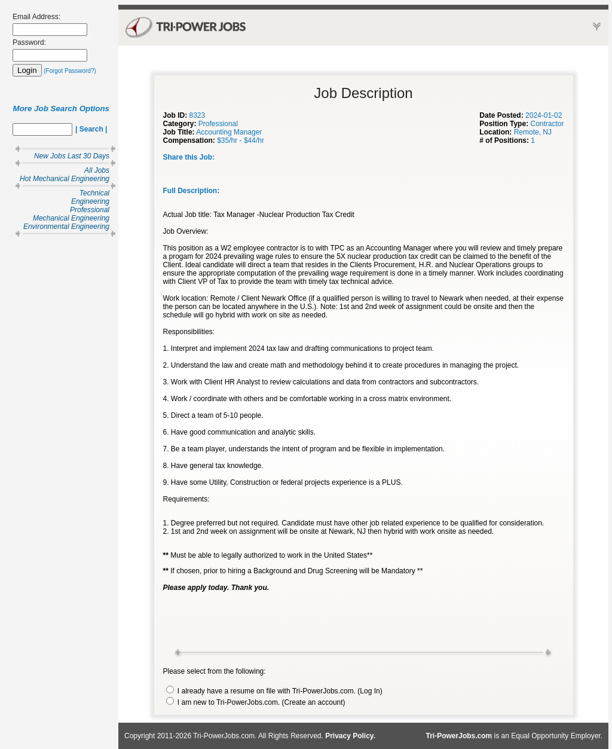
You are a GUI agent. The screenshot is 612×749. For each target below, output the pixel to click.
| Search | (91, 129)
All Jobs (96, 170)
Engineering (90, 201)
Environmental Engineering (66, 226)
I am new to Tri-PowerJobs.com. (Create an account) (255, 702)
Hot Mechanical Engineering (64, 179)
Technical (94, 193)
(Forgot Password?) (70, 71)
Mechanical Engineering (71, 218)
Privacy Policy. (350, 736)
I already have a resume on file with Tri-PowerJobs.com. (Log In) (274, 691)
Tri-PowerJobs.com (459, 736)
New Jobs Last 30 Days (71, 156)
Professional (89, 210)
